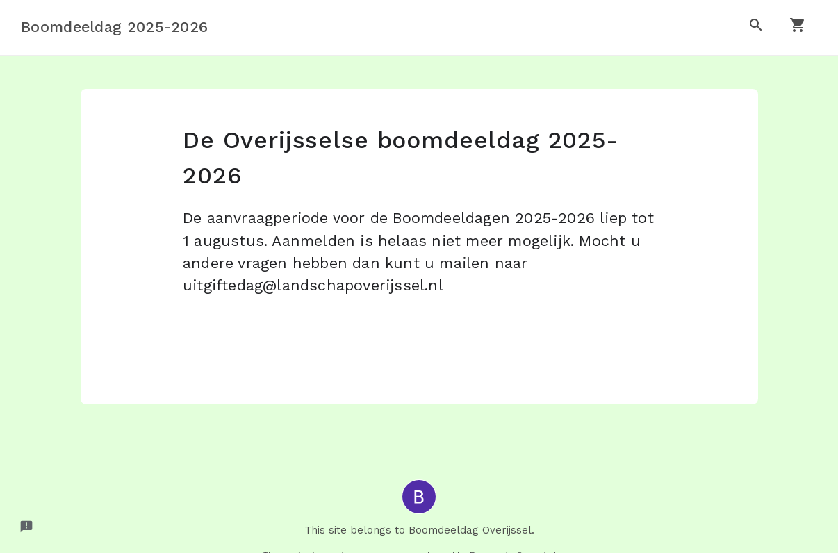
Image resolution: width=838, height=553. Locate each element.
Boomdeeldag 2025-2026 (114, 26)
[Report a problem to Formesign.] (26, 526)
